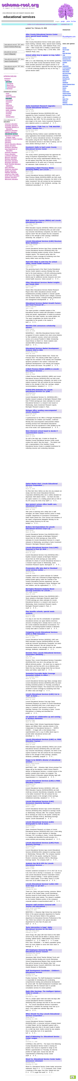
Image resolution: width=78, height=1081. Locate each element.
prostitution (9, 108)
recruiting (9, 112)
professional (9, 107)
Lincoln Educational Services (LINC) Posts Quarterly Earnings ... (42, 843)
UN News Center (67, 95)
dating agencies (11, 97)
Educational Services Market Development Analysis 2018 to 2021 (42, 349)
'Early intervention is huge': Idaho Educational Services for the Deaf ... (40, 928)
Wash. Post (65, 99)
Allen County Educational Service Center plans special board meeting (42, 35)
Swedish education (11, 177)
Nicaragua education (11, 162)
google (63, 21)
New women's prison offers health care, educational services (41, 505)
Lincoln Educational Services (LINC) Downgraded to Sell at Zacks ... (40, 823)
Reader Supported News (69, 84)
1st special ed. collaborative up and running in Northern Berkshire (43, 717)
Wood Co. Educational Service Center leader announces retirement (43, 1060)
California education (11, 130)
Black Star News (67, 53)
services (7, 80)
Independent (66, 66)
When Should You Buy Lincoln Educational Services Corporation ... (42, 1015)
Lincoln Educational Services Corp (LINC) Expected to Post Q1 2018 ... (42, 548)
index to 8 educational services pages (42, 24)
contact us (65, 24)
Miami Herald (66, 71)
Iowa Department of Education (11, 150)
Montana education (11, 159)
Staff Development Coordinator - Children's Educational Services (42, 971)
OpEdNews (65, 82)
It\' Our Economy (67, 68)
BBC (64, 51)
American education (11, 124)
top (72, 1077)
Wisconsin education (11, 179)
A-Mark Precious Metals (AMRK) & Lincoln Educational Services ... (42, 370)
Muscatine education (11, 161)
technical (9, 88)
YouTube (73, 21)
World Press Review (68, 104)
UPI (63, 97)
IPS (63, 64)
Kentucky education (11, 152)
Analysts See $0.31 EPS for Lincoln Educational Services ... (39, 864)
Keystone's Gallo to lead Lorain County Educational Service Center (41, 148)
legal (7, 103)
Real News (65, 86)
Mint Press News (67, 73)
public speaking (11, 110)
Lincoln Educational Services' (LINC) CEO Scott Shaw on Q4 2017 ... (42, 885)
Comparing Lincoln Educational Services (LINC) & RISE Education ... (42, 633)
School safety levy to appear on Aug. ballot (43, 55)
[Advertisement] (44, 87)
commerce (7, 78)
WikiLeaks (65, 101)
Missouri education (11, 157)
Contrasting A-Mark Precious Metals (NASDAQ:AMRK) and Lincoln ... (40, 169)
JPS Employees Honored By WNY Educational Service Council (39, 951)
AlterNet (64, 48)
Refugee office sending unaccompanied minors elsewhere (41, 411)
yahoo (68, 21)
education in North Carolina (13, 139)
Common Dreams (67, 57)
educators (8, 142)
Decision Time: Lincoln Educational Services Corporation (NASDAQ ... (43, 653)
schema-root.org (10, 76)
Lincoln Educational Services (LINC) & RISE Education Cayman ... (43, 781)
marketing (9, 105)
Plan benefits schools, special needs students (40, 612)
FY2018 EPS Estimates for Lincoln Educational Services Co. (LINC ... (39, 390)
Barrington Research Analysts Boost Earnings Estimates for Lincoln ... (40, 590)
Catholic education (11, 132)
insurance (9, 102)
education (8, 140)
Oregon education (10, 171)
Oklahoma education (11, 169)
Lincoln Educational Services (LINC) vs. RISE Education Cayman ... (43, 740)
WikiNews (65, 102)
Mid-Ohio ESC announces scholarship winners (40, 326)
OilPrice (64, 80)
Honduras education (11, 147)
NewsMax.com (66, 79)
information (9, 100)
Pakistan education (11, 172)
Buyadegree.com (69, 36)
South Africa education (12, 176)
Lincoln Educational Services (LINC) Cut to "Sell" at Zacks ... (42, 695)
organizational (11, 87)
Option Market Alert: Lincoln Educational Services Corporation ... (42, 484)
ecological (10, 83)
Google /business (67, 60)
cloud (7, 93)
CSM (64, 55)
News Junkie (66, 77)
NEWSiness (65, 75)
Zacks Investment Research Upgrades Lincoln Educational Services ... (40, 107)
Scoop (64, 90)
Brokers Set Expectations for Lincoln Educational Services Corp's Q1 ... (40, 528)
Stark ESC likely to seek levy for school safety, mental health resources (41, 262)
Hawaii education (10, 146)
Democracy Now (67, 59)
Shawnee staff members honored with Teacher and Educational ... (40, 905)
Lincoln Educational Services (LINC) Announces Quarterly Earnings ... (40, 802)
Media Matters (66, 69)
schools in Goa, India (11, 174)
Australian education (11, 125)
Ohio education (9, 167)
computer (9, 95)
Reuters (64, 88)
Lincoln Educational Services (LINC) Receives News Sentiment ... (43, 242)
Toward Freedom (67, 93)
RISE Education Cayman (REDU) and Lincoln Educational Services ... (43, 221)
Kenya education (10, 154)
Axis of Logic (66, 49)
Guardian (65, 62)
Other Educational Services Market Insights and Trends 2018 (43, 283)
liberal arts (10, 85)
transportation (10, 117)
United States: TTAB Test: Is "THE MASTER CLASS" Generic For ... (43, 127)
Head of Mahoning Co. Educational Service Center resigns (42, 1037)
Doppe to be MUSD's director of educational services (43, 761)
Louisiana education (11, 156)
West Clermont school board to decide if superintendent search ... (42, 432)
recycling (8, 113)
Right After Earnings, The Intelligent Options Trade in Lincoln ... (43, 992)
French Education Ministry (13, 144)
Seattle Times (66, 91)
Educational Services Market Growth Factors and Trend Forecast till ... (43, 304)
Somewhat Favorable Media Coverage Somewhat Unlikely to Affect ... (40, 674)
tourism (8, 115)
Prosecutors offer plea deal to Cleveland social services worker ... (41, 569)
